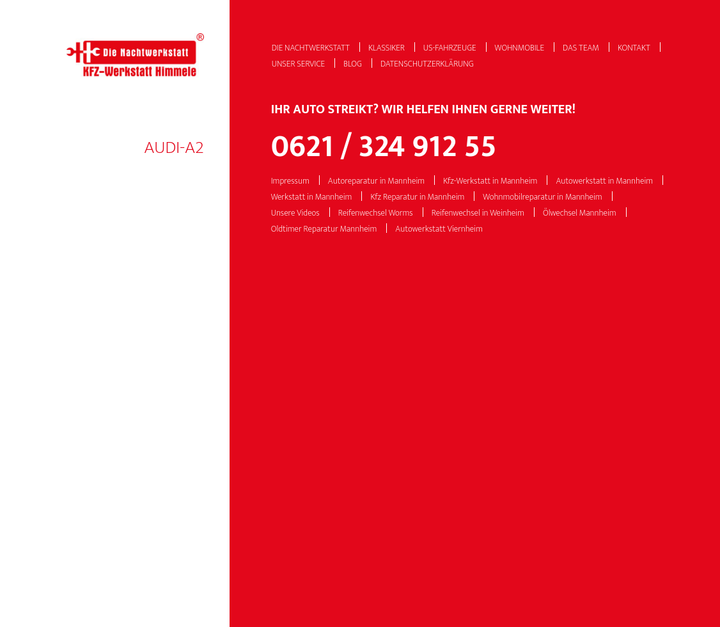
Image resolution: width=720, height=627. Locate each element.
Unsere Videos (295, 213)
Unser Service (298, 64)
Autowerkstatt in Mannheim (604, 181)
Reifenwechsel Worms (375, 213)
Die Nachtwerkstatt (311, 48)
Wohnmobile (519, 48)
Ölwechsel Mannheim (579, 213)
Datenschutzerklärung (427, 64)
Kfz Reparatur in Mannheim (417, 197)
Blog (352, 64)
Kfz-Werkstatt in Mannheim (490, 181)
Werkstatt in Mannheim (311, 197)
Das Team (581, 48)
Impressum (290, 181)
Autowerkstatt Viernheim (439, 229)
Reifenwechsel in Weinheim (478, 213)
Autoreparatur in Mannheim (376, 181)
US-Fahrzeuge (449, 48)
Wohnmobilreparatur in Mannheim (542, 197)
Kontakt (634, 48)
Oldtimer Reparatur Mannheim (324, 229)
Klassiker (386, 48)
